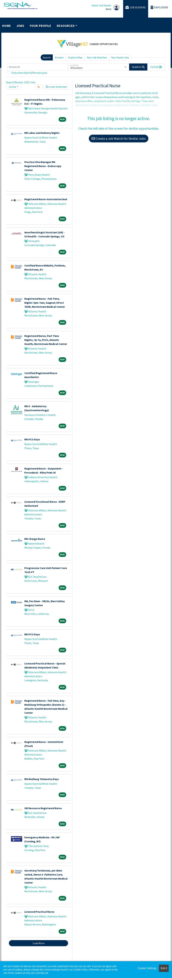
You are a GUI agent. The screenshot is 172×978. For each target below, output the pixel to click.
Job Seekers (135, 7)
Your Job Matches (97, 57)
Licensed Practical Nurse (39, 911)
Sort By (12, 86)
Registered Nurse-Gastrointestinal (45, 199)
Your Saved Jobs (120, 57)
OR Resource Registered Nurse (43, 808)
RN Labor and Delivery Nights (42, 132)
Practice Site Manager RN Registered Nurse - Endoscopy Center (42, 166)
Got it (164, 968)
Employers (159, 7)
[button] (156, 67)
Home (6, 26)
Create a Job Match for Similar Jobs (119, 138)
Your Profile (40, 26)
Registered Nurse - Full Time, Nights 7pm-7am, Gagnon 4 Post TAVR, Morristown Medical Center (44, 302)
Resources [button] (66, 26)
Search (47, 57)
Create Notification (56, 86)
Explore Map (75, 57)
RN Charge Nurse (34, 539)
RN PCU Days (32, 439)
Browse (59, 57)
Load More (39, 943)
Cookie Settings (147, 968)
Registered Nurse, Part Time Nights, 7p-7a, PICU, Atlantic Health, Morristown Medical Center (45, 340)
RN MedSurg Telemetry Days (41, 779)
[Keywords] (37, 67)
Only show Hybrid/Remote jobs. (29, 72)
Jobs (20, 26)
